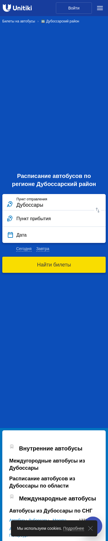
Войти (73, 8)
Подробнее (73, 528)
